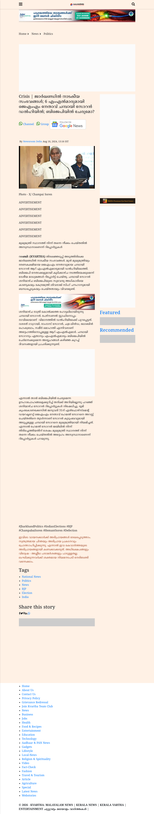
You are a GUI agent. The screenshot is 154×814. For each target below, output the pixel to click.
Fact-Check (29, 767)
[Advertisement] (77, 67)
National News (31, 577)
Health (26, 723)
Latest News (30, 791)
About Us (28, 690)
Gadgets (27, 747)
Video (25, 763)
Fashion (27, 771)
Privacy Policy (31, 698)
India (25, 597)
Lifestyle (27, 751)
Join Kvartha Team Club (37, 706)
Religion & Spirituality (36, 759)
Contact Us (29, 694)
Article (26, 779)
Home (23, 34)
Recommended (117, 331)
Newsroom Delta (32, 141)
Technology (29, 739)
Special (26, 787)
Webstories (29, 795)
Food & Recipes (32, 727)
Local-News (29, 755)
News (35, 34)
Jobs (24, 718)
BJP (24, 589)
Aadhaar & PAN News (36, 743)
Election (27, 593)
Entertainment (31, 731)
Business (27, 714)
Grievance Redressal (35, 702)
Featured (110, 313)
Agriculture (29, 783)
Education (28, 735)
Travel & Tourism (33, 775)
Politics (48, 34)
